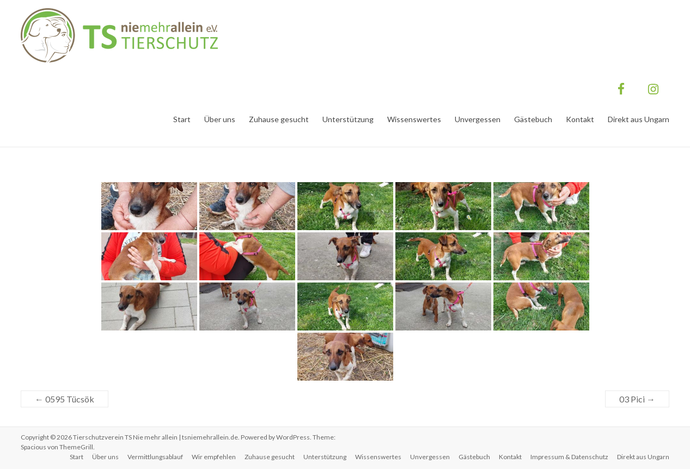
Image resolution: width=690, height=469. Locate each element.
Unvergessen (477, 119)
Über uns (219, 119)
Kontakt (580, 119)
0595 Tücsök (64, 399)
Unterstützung (348, 119)
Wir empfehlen (214, 457)
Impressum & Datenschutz (569, 457)
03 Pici (637, 399)
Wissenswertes (414, 119)
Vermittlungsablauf (155, 457)
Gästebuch (533, 119)
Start (182, 119)
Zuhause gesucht (279, 119)
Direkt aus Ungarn (638, 119)
